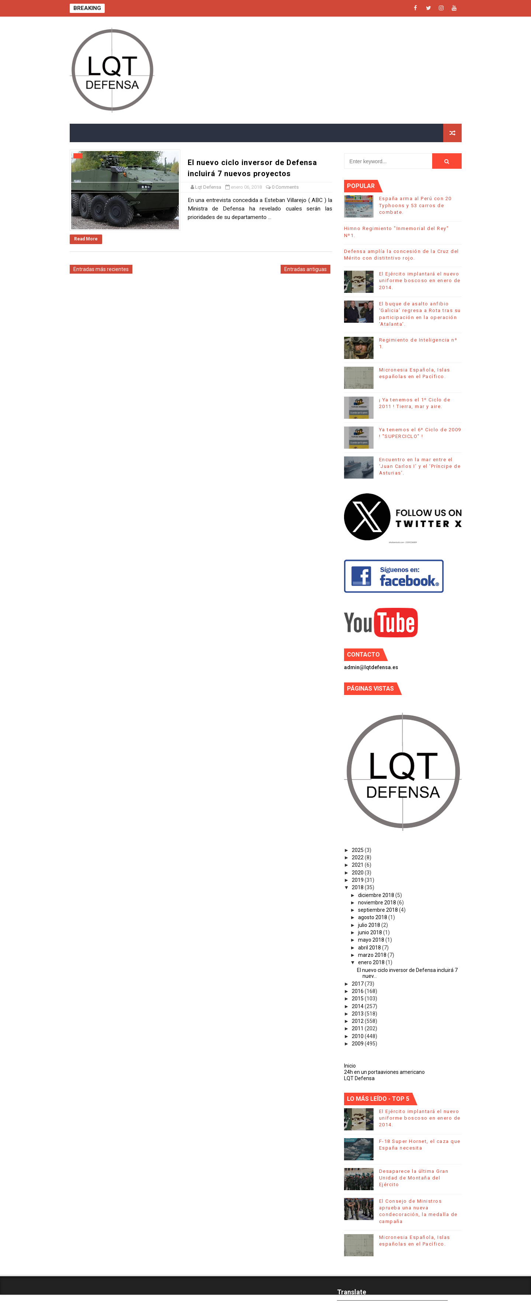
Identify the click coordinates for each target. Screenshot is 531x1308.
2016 (358, 991)
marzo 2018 (373, 955)
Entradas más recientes (101, 269)
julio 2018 (369, 925)
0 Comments (285, 187)
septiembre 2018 (378, 910)
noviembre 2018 (377, 902)
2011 (358, 1028)
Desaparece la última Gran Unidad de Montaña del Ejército (414, 1177)
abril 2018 (370, 948)
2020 (358, 873)
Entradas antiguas (305, 269)
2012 (358, 1021)
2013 (358, 1014)
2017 (358, 984)
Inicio (350, 1066)
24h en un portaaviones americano (384, 1072)
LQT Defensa (359, 1078)
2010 (358, 1036)
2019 (358, 880)
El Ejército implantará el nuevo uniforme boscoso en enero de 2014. (420, 280)
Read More (86, 239)
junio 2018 (370, 932)
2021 (358, 865)
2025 (358, 850)
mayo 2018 (371, 940)
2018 (358, 887)
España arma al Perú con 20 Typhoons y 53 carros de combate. (415, 205)
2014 (358, 1006)
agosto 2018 (373, 917)
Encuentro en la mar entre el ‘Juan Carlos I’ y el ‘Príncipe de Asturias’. (420, 466)
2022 (358, 857)
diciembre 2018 (376, 895)
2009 (358, 1044)
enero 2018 (372, 962)
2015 (358, 998)
